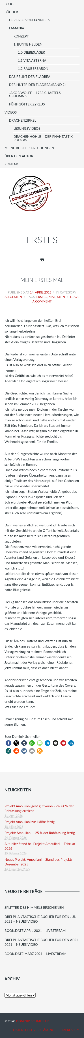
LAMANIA (16, 28)
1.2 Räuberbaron (33, 68)
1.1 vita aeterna (32, 60)
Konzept (21, 36)
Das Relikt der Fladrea (29, 76)
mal (52, 297)
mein (61, 297)
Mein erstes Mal (42, 280)
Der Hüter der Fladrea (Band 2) (37, 85)
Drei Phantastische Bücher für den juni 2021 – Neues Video (41, 919)
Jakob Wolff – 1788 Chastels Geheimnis (35, 94)
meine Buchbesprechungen (29, 148)
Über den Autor (18, 156)
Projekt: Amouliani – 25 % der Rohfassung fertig (39, 833)
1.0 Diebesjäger (31, 52)
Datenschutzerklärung (33, 1030)
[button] (8, 743)
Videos (10, 112)
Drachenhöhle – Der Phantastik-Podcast (43, 138)
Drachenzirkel (22, 120)
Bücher (11, 12)
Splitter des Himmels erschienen (34, 907)
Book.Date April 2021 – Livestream (35, 931)
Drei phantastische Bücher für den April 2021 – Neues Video (41, 942)
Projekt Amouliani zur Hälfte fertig (29, 822)
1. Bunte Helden (27, 44)
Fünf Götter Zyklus (27, 104)
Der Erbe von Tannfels (29, 20)
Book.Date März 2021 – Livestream (35, 954)
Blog (8, 4)
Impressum (70, 1030)
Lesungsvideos (26, 128)
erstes (41, 297)
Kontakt (12, 164)
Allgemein (13, 297)
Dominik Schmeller (32, 1021)
